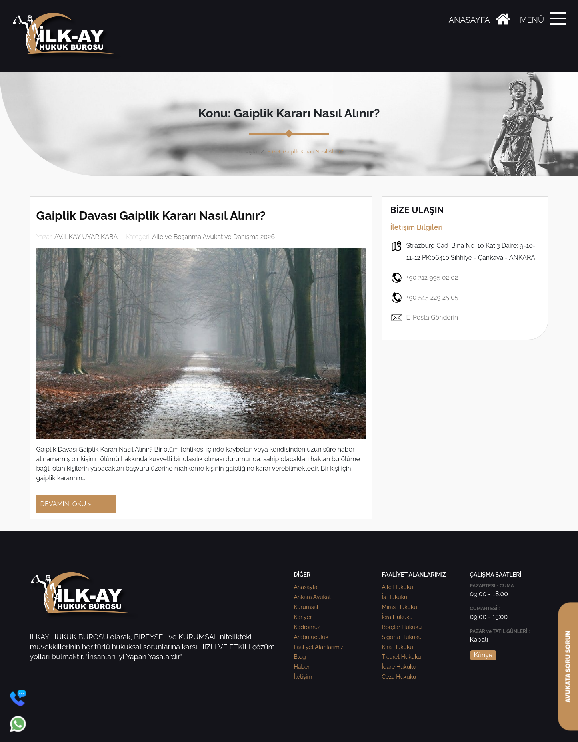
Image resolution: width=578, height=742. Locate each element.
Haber (302, 667)
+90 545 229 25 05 (424, 298)
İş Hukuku (395, 597)
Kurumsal (306, 607)
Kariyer (303, 617)
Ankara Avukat (312, 597)
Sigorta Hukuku (402, 637)
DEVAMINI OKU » (66, 504)
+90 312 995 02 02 (424, 278)
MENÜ (532, 20)
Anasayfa (246, 152)
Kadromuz (307, 627)
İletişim (303, 677)
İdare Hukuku (399, 667)
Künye (483, 655)
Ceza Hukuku (399, 677)
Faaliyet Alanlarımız (319, 647)
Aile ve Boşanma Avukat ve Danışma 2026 (213, 237)
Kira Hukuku (397, 647)
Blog (300, 657)
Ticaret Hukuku (401, 657)
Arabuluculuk (311, 637)
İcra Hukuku (397, 617)
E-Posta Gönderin (424, 318)
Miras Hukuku (399, 607)
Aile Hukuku (397, 587)
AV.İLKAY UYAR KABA (86, 237)
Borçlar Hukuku (402, 627)
